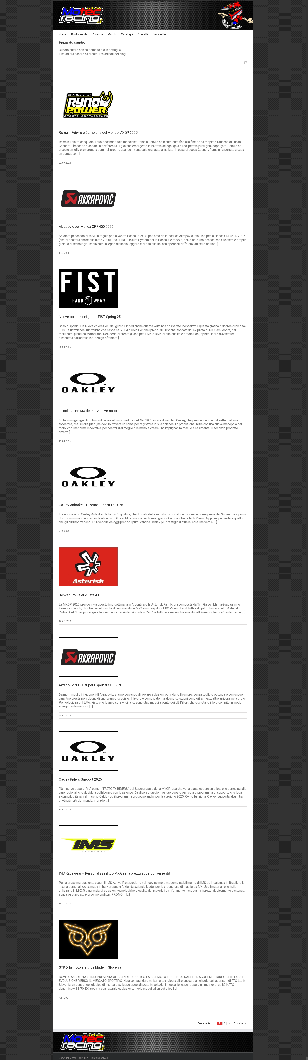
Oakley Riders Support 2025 (80, 779)
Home (62, 34)
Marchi (112, 34)
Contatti (143, 34)
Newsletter (159, 34)
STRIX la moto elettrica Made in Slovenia (90, 967)
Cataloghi (127, 34)
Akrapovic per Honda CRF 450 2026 (86, 226)
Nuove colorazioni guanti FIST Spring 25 (90, 317)
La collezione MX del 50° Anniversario (88, 411)
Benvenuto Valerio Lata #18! (80, 595)
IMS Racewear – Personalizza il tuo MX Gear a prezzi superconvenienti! (114, 873)
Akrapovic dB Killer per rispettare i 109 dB (90, 685)
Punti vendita (79, 34)
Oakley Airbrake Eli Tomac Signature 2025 (91, 505)
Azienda (97, 34)
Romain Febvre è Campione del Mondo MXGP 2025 (98, 132)
